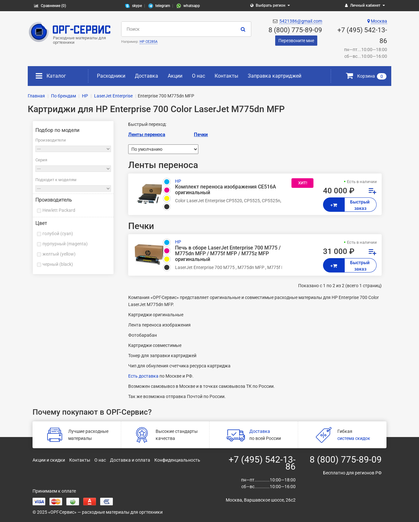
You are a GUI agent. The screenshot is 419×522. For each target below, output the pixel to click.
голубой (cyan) (57, 233)
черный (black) (57, 264)
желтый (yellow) (59, 254)
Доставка (146, 76)
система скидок (353, 438)
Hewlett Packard (58, 210)
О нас (198, 76)
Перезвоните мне (296, 40)
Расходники (111, 76)
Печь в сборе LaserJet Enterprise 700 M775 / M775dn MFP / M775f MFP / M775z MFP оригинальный (228, 253)
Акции (175, 76)
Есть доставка (143, 376)
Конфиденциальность (177, 460)
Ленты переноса (146, 134)
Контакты (226, 76)
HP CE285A (149, 42)
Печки (201, 134)
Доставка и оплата (130, 460)
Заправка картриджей (274, 76)
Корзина (366, 76)
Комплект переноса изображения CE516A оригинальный (225, 190)
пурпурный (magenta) (65, 243)
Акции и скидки (49, 460)
